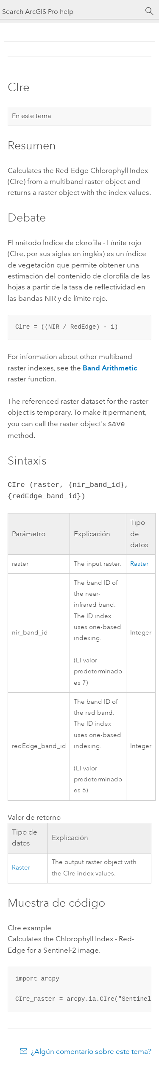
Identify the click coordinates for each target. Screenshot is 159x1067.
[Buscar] (149, 11)
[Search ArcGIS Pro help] (71, 11)
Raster (139, 563)
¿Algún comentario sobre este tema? (91, 1050)
